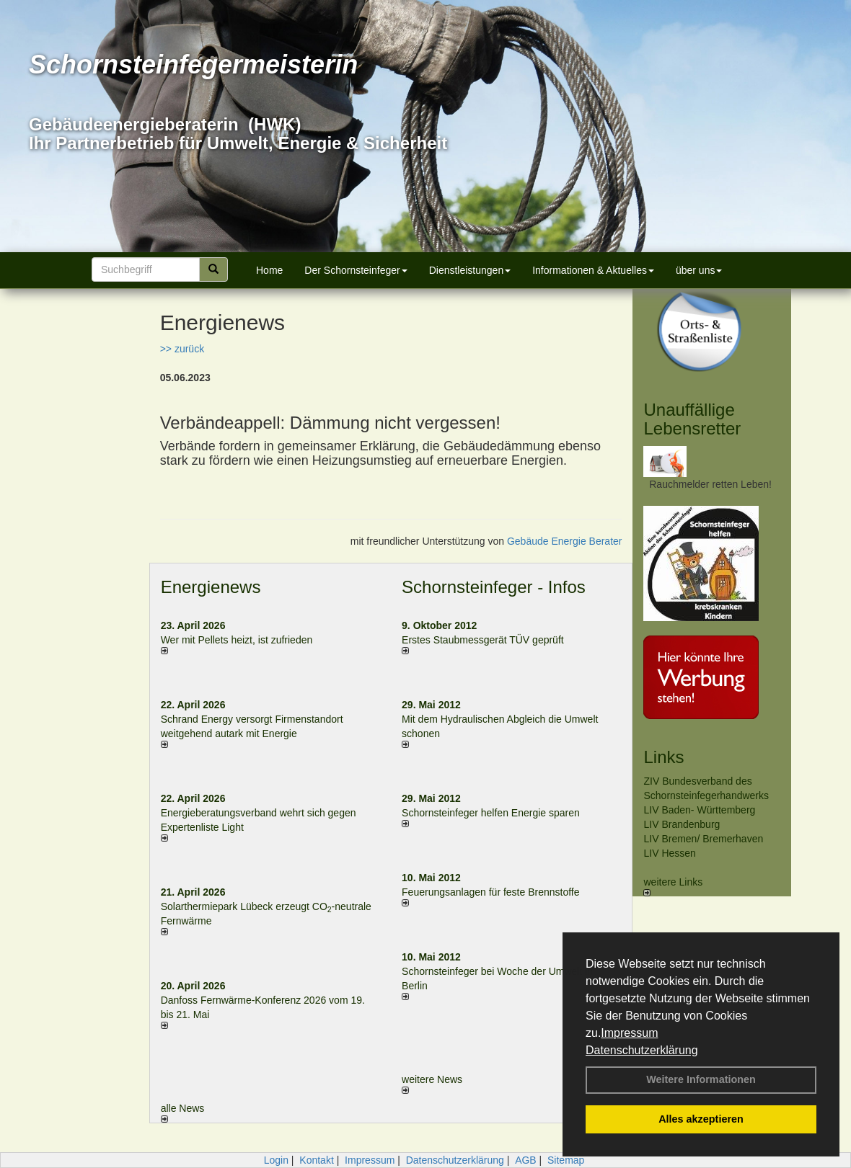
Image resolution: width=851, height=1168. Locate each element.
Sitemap (565, 1160)
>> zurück (182, 349)
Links (663, 757)
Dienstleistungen (470, 270)
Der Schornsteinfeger (355, 270)
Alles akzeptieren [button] (701, 1119)
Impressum (629, 1033)
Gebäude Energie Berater (564, 541)
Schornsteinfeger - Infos (494, 587)
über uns (699, 270)
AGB (526, 1160)
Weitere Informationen (701, 1079)
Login (276, 1160)
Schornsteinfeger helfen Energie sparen (491, 813)
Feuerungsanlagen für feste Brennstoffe (490, 892)
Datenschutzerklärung (642, 1050)
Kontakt (316, 1160)
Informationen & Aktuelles (593, 270)
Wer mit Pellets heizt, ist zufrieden (237, 640)
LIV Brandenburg (681, 824)
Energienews (211, 587)
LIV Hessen (669, 853)
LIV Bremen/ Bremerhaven (703, 838)
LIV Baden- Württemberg (699, 810)
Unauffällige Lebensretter (692, 419)
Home (269, 270)
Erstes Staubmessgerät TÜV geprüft (483, 640)
